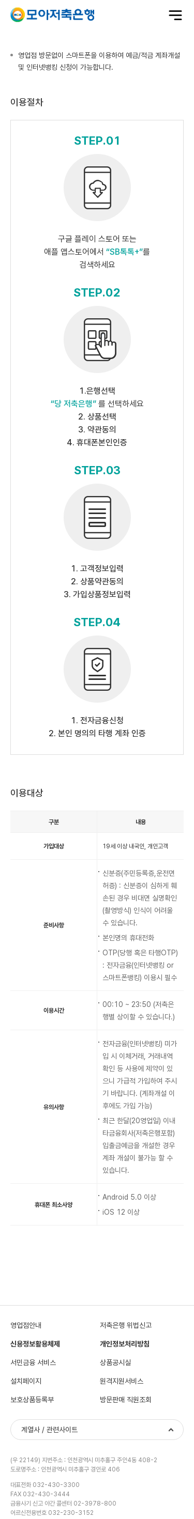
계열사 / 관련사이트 (49, 1429)
